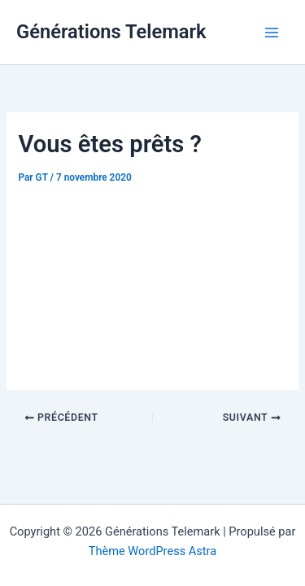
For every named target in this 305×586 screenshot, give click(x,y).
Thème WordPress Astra (152, 551)
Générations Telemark (111, 31)
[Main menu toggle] (272, 32)
